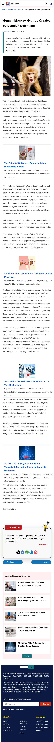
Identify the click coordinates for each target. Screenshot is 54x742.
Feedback (39, 730)
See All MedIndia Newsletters (14, 709)
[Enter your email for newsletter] (21, 704)
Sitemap (22, 726)
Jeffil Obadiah (7, 31)
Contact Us (40, 717)
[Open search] (46, 4)
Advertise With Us (42, 721)
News (9, 9)
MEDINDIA (13, 4)
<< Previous (9, 562)
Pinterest (35, 552)
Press (21, 733)
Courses (6, 724)
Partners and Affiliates (43, 727)
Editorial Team (7, 730)
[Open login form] (51, 4)
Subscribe (45, 704)
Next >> (47, 562)
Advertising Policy (42, 724)
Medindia (4, 9)
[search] (24, 667)
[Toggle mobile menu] (3, 4)
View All (27, 656)
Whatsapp (27, 552)
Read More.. (43, 545)
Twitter (18, 552)
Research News (16, 9)
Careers (5, 721)
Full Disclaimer (36, 692)
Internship (6, 727)
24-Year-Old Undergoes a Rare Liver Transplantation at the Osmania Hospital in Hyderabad (25, 467)
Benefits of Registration (24, 722)
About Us (6, 717)
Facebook (22, 552)
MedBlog (23, 730)
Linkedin (31, 552)
